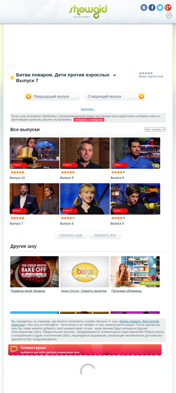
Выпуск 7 (16, 223)
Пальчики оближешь (126, 291)
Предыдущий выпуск (51, 96)
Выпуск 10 (17, 178)
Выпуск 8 (117, 178)
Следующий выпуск (104, 96)
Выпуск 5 (117, 223)
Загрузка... (88, 109)
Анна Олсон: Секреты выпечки (84, 291)
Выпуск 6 (67, 223)
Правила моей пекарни (28, 291)
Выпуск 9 (67, 178)
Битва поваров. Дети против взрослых (62, 74)
